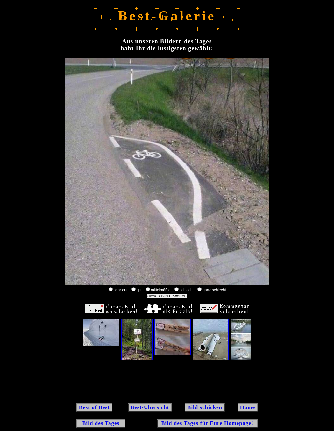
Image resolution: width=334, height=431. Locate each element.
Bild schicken (205, 407)
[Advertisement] (167, 381)
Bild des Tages (101, 423)
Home (247, 407)
